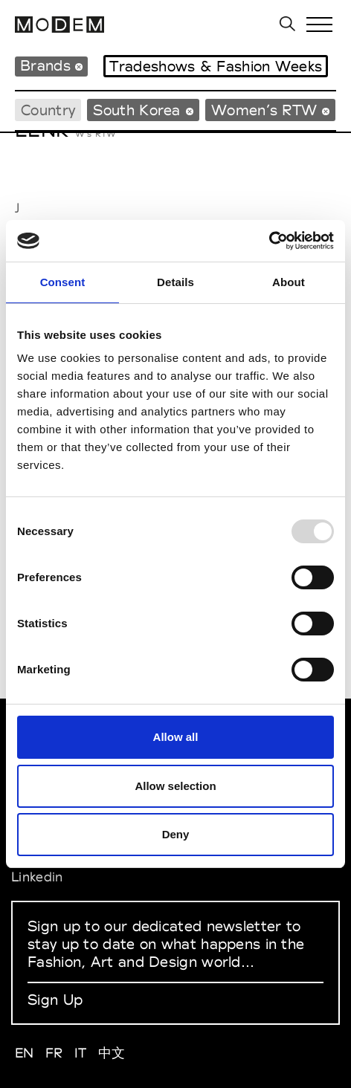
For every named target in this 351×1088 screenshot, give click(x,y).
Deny (176, 834)
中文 (112, 1053)
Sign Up (55, 999)
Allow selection (175, 786)
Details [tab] (175, 282)
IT (80, 1053)
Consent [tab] (63, 282)
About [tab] (288, 282)
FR (54, 1053)
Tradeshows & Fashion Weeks (215, 66)
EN (24, 1053)
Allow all (176, 737)
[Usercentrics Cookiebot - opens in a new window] (269, 240)
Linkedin (36, 876)
